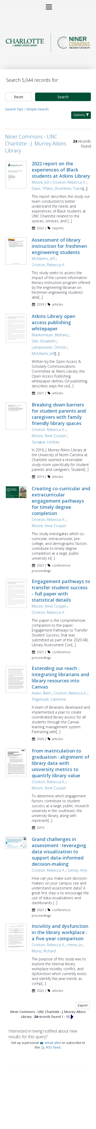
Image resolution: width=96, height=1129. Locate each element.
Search (63, 96)
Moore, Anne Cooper (49, 435)
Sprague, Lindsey (45, 441)
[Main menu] (48, 5)
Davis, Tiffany (42, 188)
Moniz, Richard (44, 950)
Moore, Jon (41, 182)
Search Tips (14, 109)
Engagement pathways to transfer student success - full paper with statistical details (61, 590)
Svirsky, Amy (77, 870)
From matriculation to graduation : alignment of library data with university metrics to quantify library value (60, 763)
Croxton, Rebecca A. (69, 182)
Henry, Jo (75, 944)
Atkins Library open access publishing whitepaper (53, 322)
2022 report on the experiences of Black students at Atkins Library (61, 169)
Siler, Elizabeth (44, 341)
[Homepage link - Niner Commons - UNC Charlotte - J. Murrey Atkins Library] (47, 50)
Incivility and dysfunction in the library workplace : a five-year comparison (60, 932)
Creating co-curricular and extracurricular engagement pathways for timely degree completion (61, 500)
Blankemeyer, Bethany (50, 334)
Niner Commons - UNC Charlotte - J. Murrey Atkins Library (35, 143)
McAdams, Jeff (43, 258)
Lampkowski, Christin (49, 347)
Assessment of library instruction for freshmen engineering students (59, 246)
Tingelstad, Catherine (49, 699)
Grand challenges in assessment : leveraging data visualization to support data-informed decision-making (59, 851)
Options (81, 115)
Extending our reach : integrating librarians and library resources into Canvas (60, 677)
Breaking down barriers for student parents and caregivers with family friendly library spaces (59, 414)
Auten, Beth (41, 693)
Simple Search (37, 109)
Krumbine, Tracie (69, 188)
